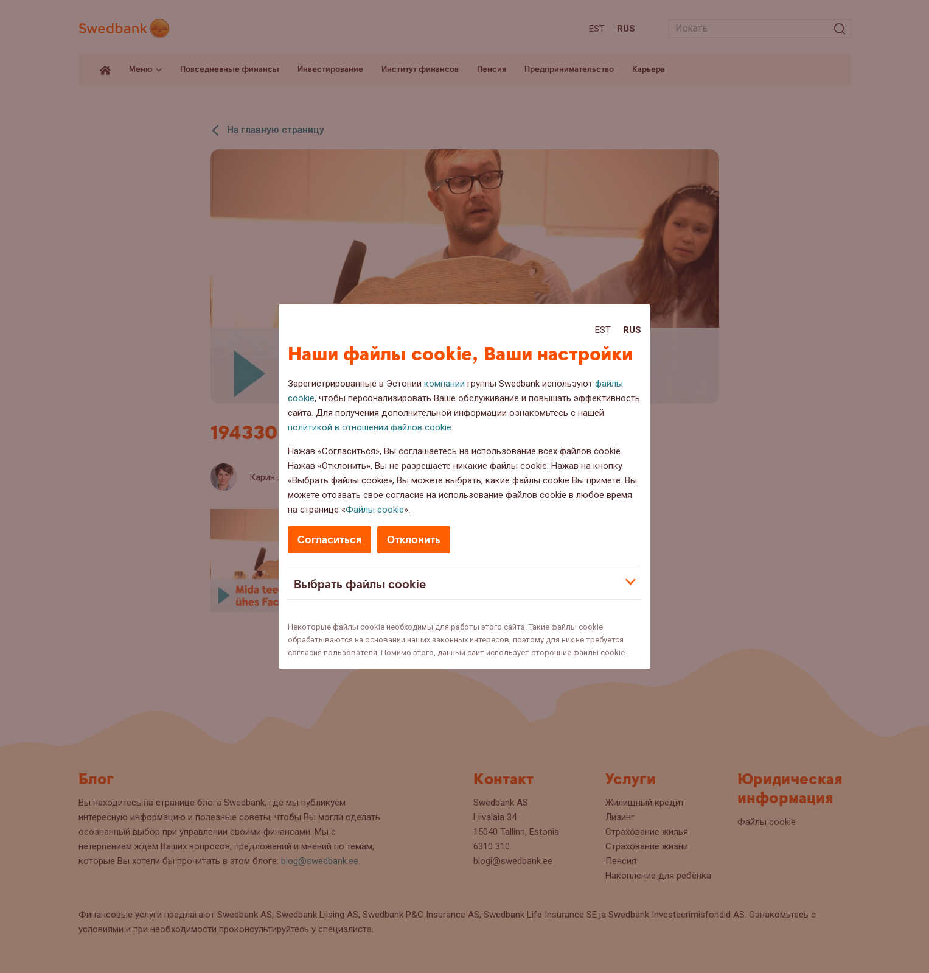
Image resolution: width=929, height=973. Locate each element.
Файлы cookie (375, 509)
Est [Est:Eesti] (603, 330)
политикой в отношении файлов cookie (369, 427)
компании (444, 383)
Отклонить (413, 540)
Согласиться (329, 540)
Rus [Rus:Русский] (632, 330)
